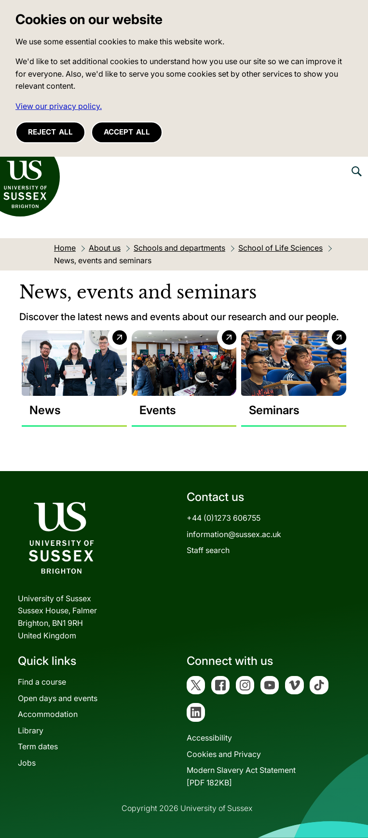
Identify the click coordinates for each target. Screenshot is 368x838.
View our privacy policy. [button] (58, 106)
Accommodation (48, 714)
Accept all (127, 131)
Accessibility (209, 738)
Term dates (38, 747)
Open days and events (57, 698)
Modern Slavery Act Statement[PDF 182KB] (241, 776)
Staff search (208, 550)
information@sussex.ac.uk (234, 534)
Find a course (42, 682)
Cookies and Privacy (224, 754)
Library (30, 730)
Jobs (27, 763)
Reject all (50, 131)
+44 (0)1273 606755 (223, 518)
